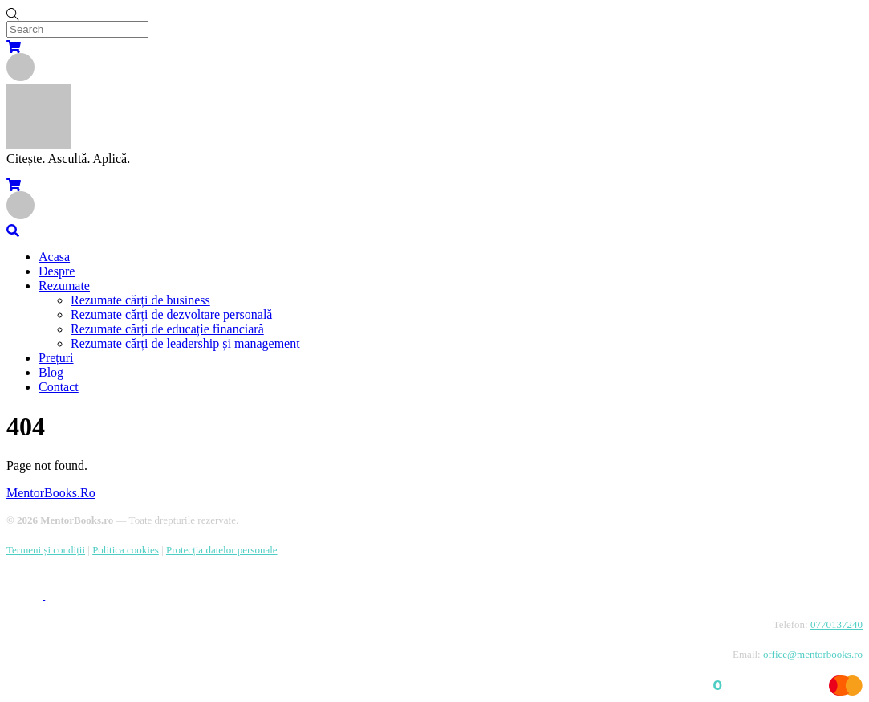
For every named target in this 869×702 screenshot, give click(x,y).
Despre (57, 271)
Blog (51, 372)
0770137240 (836, 624)
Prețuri (56, 358)
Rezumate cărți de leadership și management (185, 343)
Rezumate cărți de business (140, 300)
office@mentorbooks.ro (813, 654)
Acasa (54, 256)
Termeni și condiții (45, 550)
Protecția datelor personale (222, 550)
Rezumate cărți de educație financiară (167, 329)
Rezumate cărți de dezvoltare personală (171, 314)
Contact (59, 387)
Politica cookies (125, 550)
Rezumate (64, 285)
